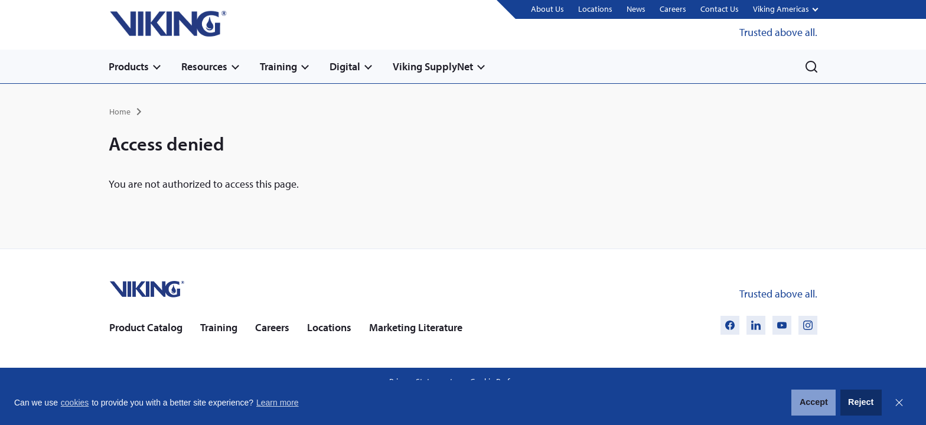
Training (278, 66)
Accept (814, 402)
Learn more (277, 402)
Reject (860, 402)
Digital (345, 66)
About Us (547, 9)
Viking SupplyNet (433, 66)
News (636, 9)
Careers (673, 9)
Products (129, 66)
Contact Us (719, 9)
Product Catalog (145, 327)
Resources (204, 66)
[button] (785, 10)
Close (899, 403)
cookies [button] (75, 402)
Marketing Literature (415, 327)
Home (120, 111)
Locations (595, 9)
